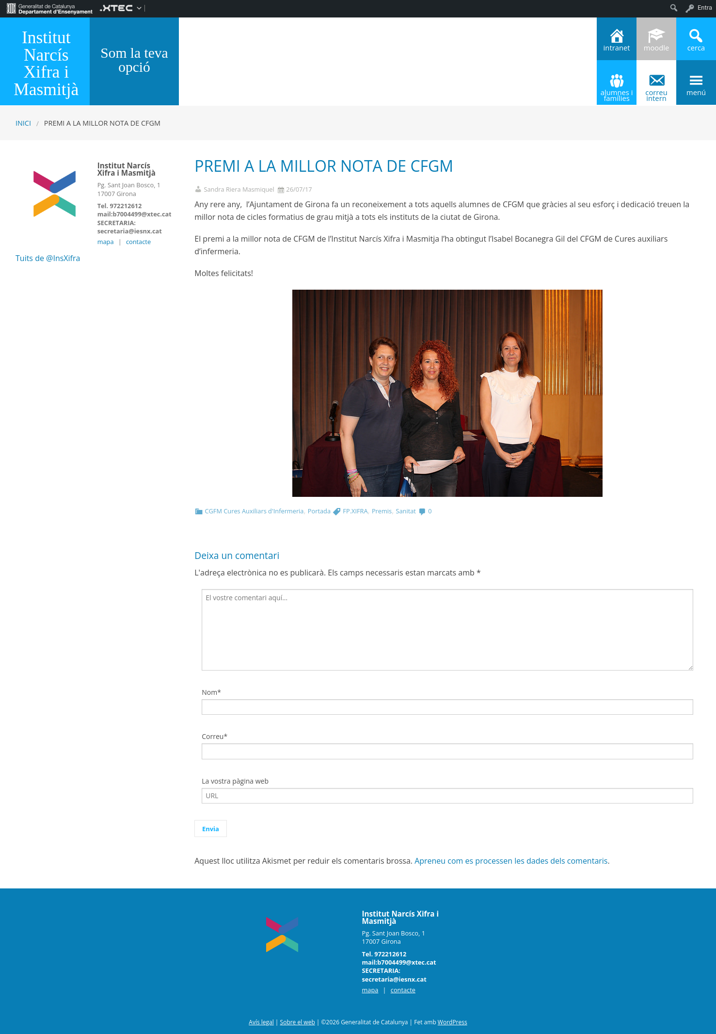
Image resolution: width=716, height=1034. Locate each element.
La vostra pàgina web (235, 781)
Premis (382, 511)
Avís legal (261, 1022)
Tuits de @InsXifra (48, 258)
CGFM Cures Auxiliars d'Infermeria (254, 511)
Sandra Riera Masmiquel (239, 189)
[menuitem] (49, 8)
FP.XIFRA (355, 511)
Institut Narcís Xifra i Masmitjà (46, 63)
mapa (105, 241)
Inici (23, 123)
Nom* (211, 692)
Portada (319, 511)
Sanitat (405, 511)
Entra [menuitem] (705, 7)
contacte (138, 241)
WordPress (452, 1022)
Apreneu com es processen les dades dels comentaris (510, 860)
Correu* (214, 736)
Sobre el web (297, 1022)
